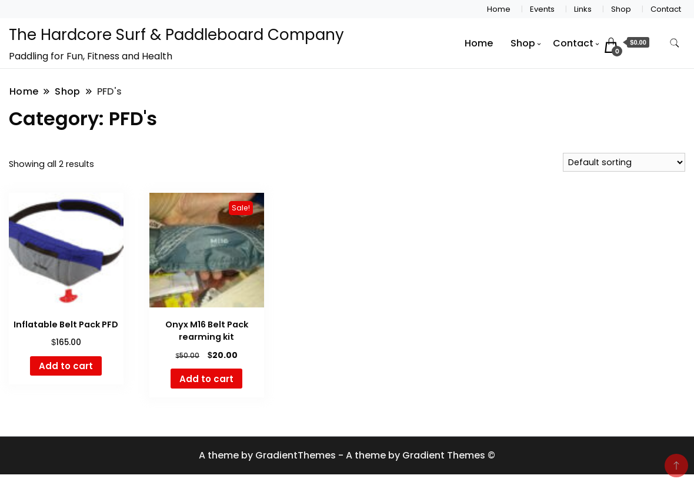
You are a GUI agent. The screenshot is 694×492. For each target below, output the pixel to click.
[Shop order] (624, 162)
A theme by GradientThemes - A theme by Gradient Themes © (347, 455)
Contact (665, 9)
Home (499, 9)
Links (583, 9)
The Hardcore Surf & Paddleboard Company (176, 34)
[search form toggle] (674, 43)
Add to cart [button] (66, 366)
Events (542, 9)
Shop (621, 9)
